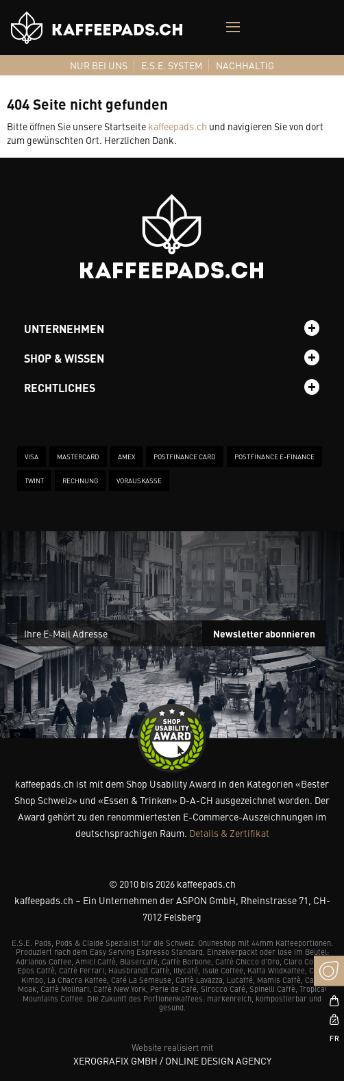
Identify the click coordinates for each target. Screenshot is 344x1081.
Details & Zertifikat (229, 833)
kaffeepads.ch (177, 126)
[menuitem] (98, 65)
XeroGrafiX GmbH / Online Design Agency (172, 1060)
